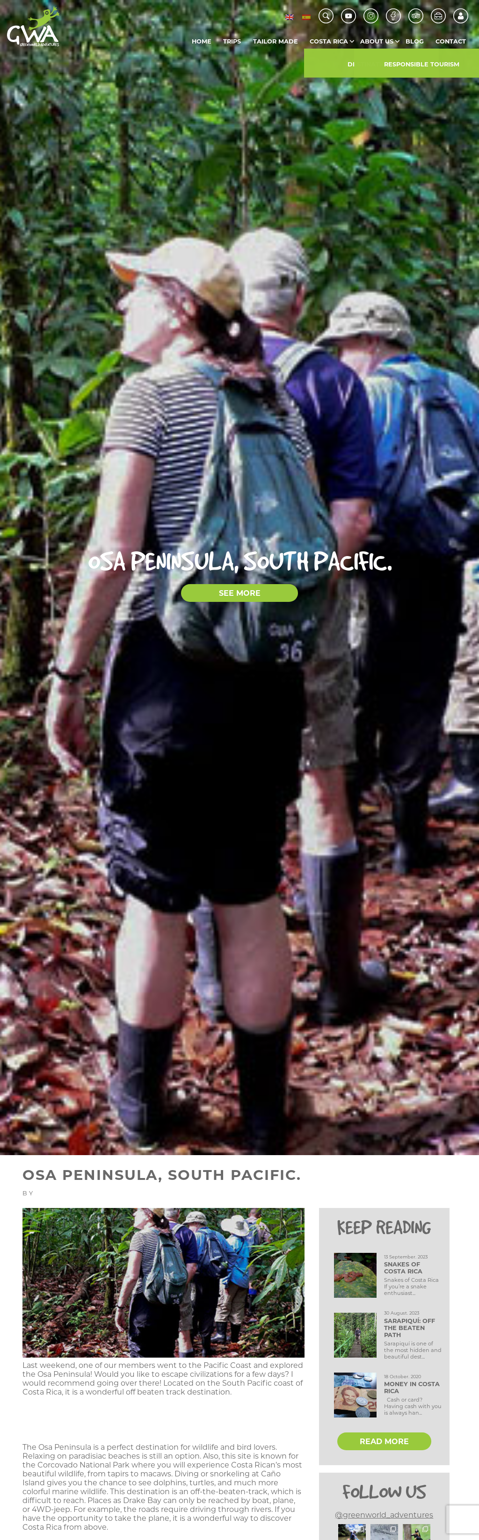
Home (201, 41)
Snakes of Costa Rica (403, 1268)
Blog (415, 41)
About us (376, 41)
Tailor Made (275, 41)
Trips (232, 41)
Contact (450, 41)
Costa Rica (329, 41)
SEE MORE (240, 593)
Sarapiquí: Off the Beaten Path (409, 1327)
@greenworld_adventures (384, 1515)
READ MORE (384, 1441)
